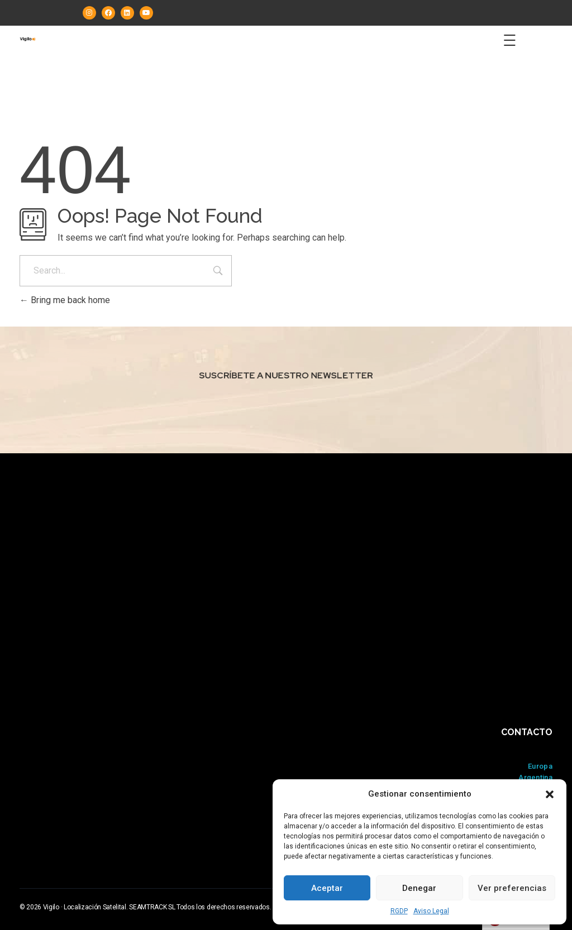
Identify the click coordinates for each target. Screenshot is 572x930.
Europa (540, 766)
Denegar (419, 888)
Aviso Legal (431, 911)
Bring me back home (65, 300)
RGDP (399, 911)
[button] (549, 793)
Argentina (535, 777)
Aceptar (327, 888)
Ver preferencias (512, 888)
